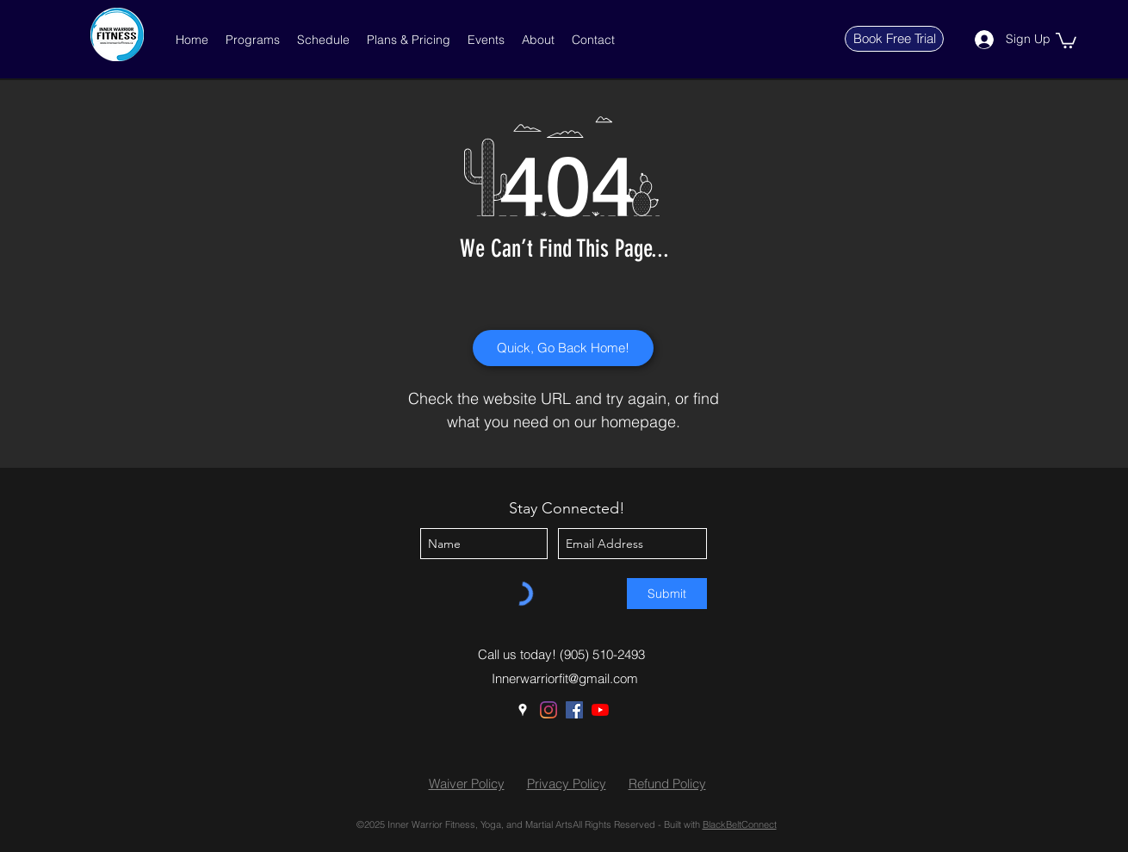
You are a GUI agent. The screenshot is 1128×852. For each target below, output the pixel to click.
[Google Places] (522, 709)
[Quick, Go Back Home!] (563, 348)
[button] (252, 40)
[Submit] (667, 593)
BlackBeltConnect (740, 824)
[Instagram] (548, 709)
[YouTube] (600, 709)
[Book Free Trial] (894, 39)
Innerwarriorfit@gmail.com (565, 678)
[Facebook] (574, 709)
